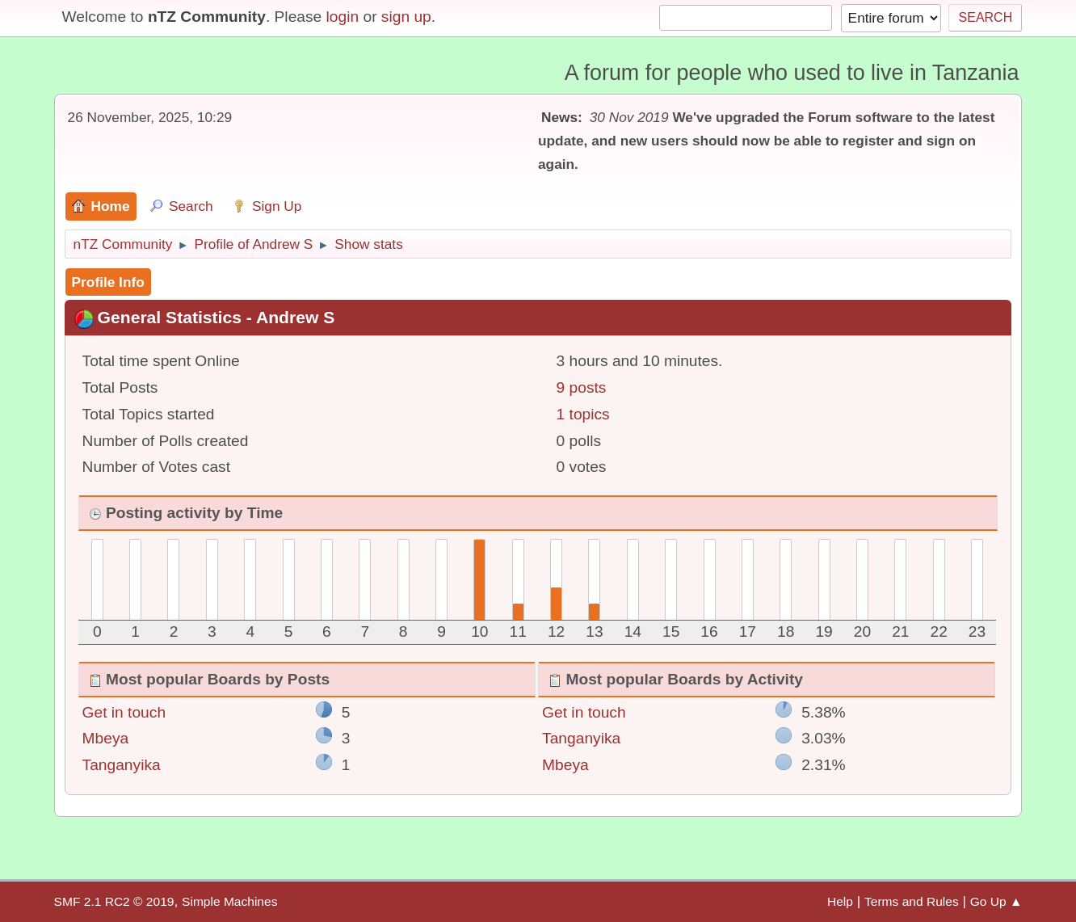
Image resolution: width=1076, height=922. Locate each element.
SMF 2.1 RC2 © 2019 (114, 901)
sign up (406, 16)
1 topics (583, 414)
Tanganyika (121, 764)
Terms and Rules (911, 901)
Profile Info (108, 282)
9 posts (582, 387)
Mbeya (105, 738)
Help (840, 901)
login (342, 16)
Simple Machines (229, 901)
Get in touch (124, 712)
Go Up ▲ (996, 901)
